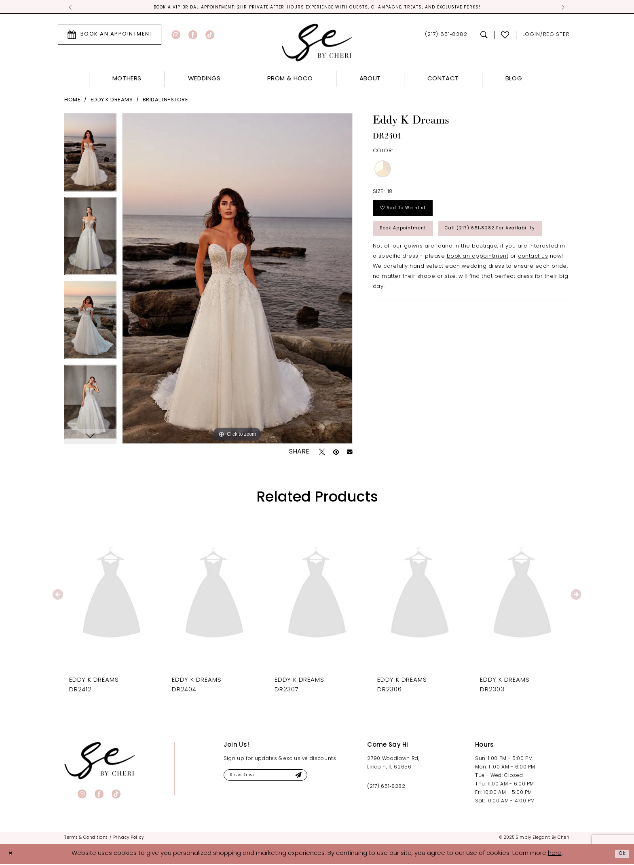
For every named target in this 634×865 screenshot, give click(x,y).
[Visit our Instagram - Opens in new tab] (175, 35)
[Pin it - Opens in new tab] (336, 453)
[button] (546, 36)
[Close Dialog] (12, 855)
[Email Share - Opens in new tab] (350, 453)
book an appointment (478, 293)
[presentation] (111, 596)
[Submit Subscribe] (319, 778)
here (555, 855)
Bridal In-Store (165, 101)
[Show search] (484, 36)
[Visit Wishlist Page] (505, 35)
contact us (533, 293)
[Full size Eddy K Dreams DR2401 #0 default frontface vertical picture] (237, 280)
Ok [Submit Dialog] (620, 855)
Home (72, 101)
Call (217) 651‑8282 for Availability (436, 264)
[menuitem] (109, 36)
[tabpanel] (90, 156)
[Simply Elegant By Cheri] (317, 44)
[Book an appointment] (109, 36)
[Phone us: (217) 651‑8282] (446, 36)
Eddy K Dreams (112, 101)
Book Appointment (411, 238)
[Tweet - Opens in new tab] (322, 453)
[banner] (99, 762)
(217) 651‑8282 (386, 787)
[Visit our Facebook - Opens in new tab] (192, 35)
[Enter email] (277, 778)
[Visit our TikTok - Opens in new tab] (209, 35)
